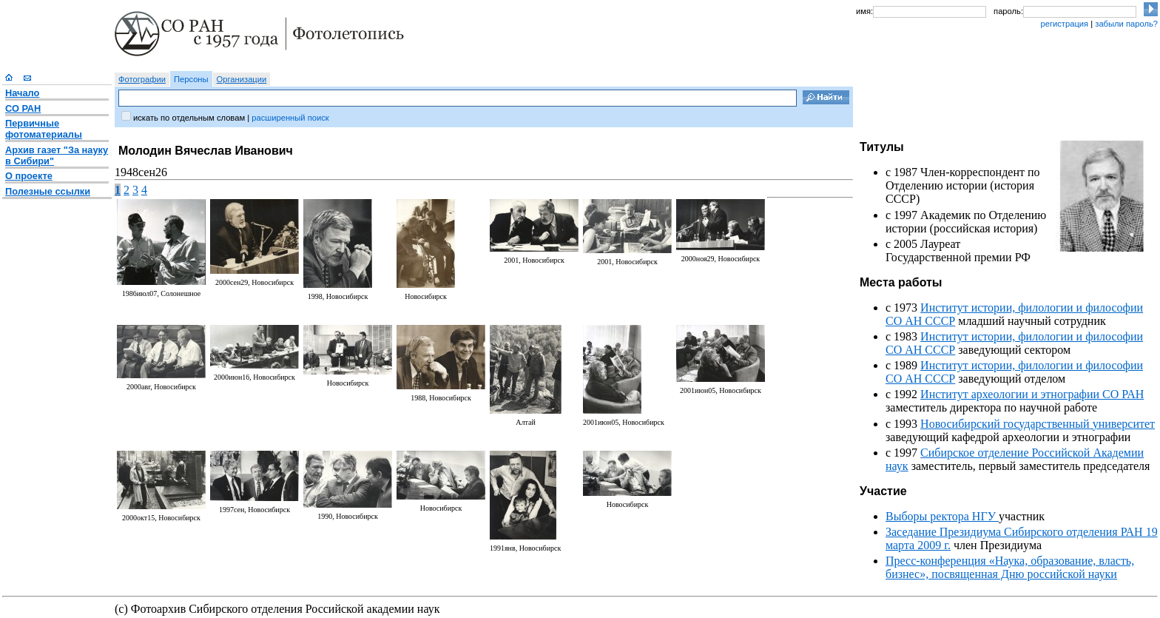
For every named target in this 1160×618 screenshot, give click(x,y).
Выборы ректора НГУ (942, 516)
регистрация (1064, 23)
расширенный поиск (290, 117)
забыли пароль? (1126, 23)
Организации (242, 79)
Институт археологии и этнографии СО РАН (1032, 394)
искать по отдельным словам (189, 117)
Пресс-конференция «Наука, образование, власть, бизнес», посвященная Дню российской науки (1010, 567)
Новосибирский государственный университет (1037, 423)
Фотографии (142, 79)
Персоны (191, 79)
